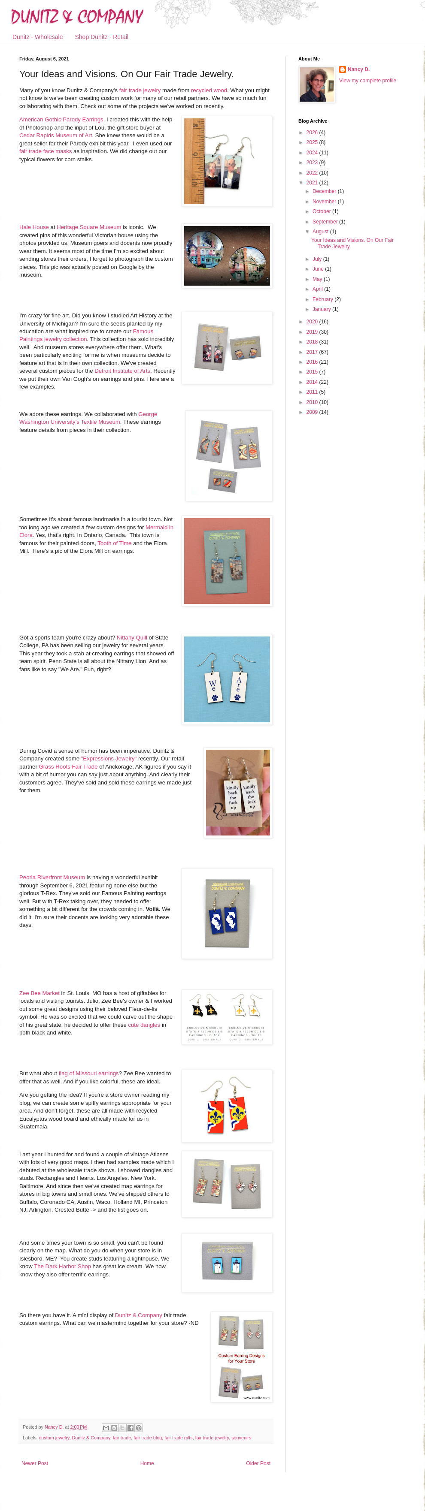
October (322, 211)
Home (147, 1463)
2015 (313, 372)
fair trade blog (148, 1437)
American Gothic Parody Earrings (61, 119)
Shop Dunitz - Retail (102, 36)
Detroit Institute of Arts (122, 371)
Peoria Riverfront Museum (52, 877)
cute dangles (144, 1025)
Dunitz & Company (138, 1315)
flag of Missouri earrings (89, 1073)
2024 (313, 153)
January (322, 309)
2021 (313, 183)
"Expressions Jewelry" (109, 758)
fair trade (122, 1437)
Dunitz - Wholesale (37, 36)
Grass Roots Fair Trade (68, 766)
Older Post (258, 1463)
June (319, 269)
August (321, 232)
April (318, 289)
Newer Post (34, 1463)
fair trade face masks (45, 151)
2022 (313, 173)
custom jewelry (54, 1437)
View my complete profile (367, 81)
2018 (313, 342)
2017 (313, 352)
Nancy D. (359, 69)
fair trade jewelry (140, 90)
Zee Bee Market (39, 993)
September (326, 222)
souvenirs (241, 1437)
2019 (313, 332)
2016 (313, 362)
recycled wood (209, 90)
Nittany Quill (132, 637)
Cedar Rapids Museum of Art (55, 135)
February (323, 299)
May (318, 279)
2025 (313, 142)
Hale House (34, 227)
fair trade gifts (178, 1437)
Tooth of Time (114, 543)
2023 (313, 163)
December (325, 191)
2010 (313, 402)
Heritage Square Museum (89, 227)
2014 (313, 382)
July (318, 259)
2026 (313, 133)
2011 (313, 392)
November (325, 202)
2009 (313, 412)
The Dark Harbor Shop (62, 1266)
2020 (313, 322)
